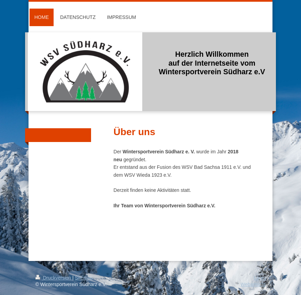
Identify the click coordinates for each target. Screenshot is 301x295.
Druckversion (53, 278)
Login (260, 278)
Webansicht (253, 284)
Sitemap (83, 278)
